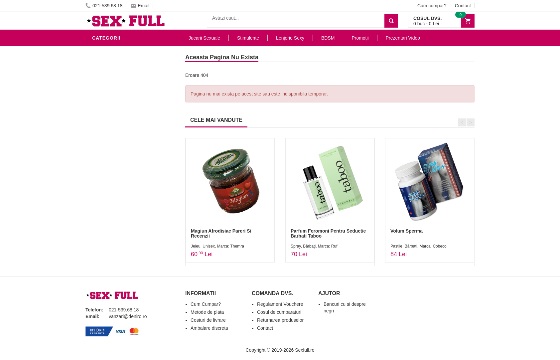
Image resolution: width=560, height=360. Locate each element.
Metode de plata (207, 312)
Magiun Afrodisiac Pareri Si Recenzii (221, 233)
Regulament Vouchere (280, 304)
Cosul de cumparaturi (279, 312)
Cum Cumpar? (206, 304)
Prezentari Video (116, 201)
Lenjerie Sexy (112, 101)
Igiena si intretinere (121, 91)
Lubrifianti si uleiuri (121, 81)
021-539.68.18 (103, 5)
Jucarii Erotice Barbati (125, 61)
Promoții (359, 38)
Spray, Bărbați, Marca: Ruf (314, 246)
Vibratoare (109, 71)
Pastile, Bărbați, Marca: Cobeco (418, 246)
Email (140, 5)
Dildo (101, 111)
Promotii (105, 191)
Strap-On (106, 151)
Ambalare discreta (209, 328)
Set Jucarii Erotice (119, 171)
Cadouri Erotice (115, 161)
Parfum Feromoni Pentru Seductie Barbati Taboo (328, 233)
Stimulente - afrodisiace (127, 51)
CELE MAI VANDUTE (216, 120)
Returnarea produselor (280, 320)
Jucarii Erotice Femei (122, 141)
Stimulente (248, 38)
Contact (463, 5)
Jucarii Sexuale (204, 38)
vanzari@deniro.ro (128, 316)
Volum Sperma (406, 231)
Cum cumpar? (432, 5)
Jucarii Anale (112, 131)
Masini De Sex (111, 181)
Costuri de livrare (208, 320)
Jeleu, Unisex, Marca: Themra (217, 246)
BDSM (100, 121)
